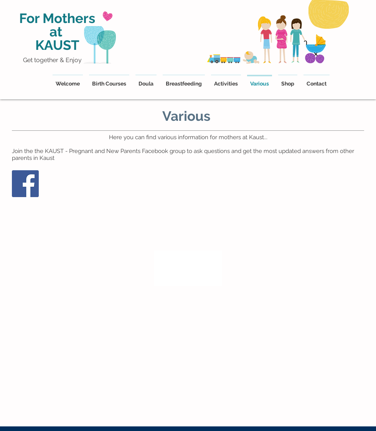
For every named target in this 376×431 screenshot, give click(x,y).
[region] (188, 268)
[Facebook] (25, 183)
